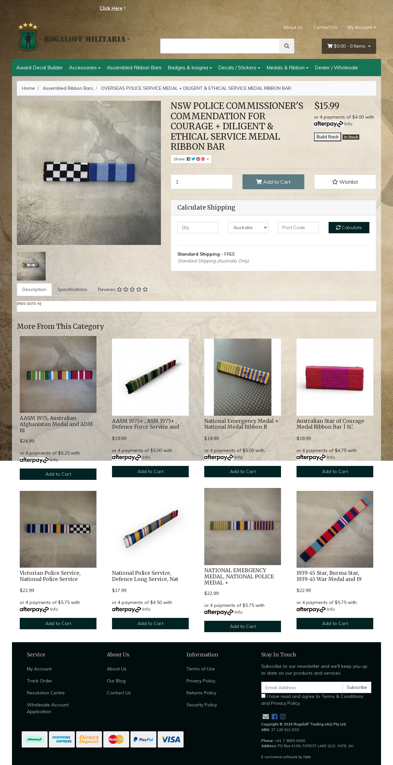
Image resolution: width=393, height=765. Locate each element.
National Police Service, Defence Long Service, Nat (145, 576)
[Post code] (298, 227)
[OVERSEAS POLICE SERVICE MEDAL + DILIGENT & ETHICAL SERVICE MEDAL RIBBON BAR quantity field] (202, 181)
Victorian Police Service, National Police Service (50, 576)
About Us (293, 27)
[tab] (34, 289)
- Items (347, 46)
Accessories (83, 67)
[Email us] (266, 717)
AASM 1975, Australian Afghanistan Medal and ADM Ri (56, 424)
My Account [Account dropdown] (360, 27)
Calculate (349, 227)
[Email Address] (302, 687)
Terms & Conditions (342, 696)
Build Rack (328, 137)
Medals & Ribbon (285, 67)
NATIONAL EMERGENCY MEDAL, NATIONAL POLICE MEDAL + (239, 576)
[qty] (197, 227)
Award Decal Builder (39, 67)
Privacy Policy (200, 681)
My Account (39, 669)
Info (348, 124)
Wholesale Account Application (48, 708)
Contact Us (325, 27)
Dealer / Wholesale (336, 67)
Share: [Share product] (190, 158)
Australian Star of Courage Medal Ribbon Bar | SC (330, 424)
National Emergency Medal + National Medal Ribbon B (241, 424)
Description (34, 289)
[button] (345, 181)
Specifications (72, 289)
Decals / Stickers (237, 67)
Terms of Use (200, 669)
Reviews (123, 289)
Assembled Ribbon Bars (134, 67)
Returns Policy (201, 693)
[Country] (248, 227)
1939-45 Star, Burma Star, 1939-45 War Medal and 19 (329, 576)
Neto (307, 757)
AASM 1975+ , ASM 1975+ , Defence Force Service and (145, 424)
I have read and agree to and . (312, 699)
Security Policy (201, 705)
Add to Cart (273, 182)
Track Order (39, 681)
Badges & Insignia (188, 67)
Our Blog (116, 681)
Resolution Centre (46, 693)
